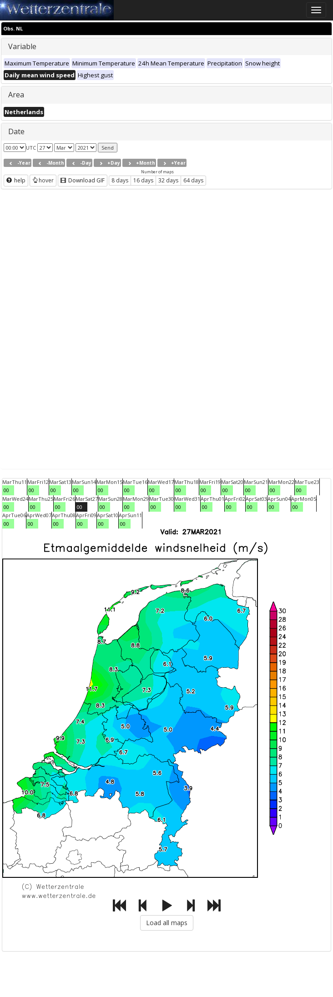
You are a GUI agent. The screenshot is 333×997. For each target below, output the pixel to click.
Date (16, 131)
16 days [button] (143, 180)
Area (16, 95)
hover (43, 180)
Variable (22, 46)
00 (6, 490)
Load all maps (166, 922)
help (15, 180)
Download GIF (83, 180)
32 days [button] (168, 180)
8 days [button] (119, 180)
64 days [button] (193, 180)
